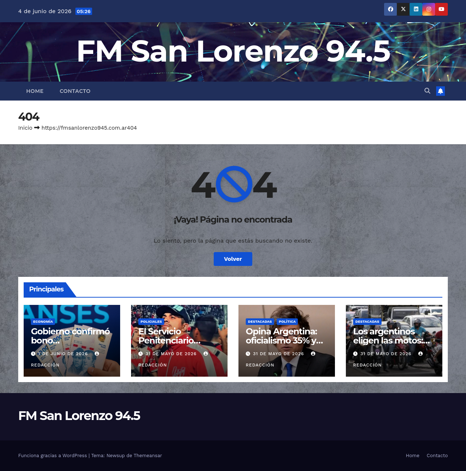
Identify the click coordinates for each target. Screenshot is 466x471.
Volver (233, 258)
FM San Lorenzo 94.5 (233, 50)
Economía (43, 321)
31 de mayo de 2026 (172, 353)
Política (287, 321)
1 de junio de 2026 (64, 353)
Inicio (25, 128)
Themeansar (148, 455)
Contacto (75, 91)
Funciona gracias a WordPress (53, 455)
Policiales (151, 321)
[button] (427, 90)
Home (35, 91)
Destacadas (260, 321)
